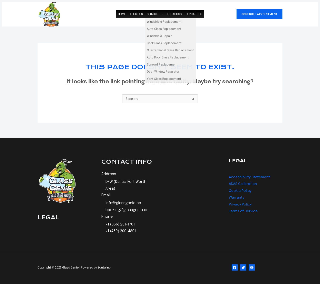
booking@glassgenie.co (127, 210)
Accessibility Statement (250, 177)
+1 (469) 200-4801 (121, 231)
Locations (174, 14)
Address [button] (108, 174)
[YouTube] (252, 268)
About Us (136, 14)
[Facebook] (235, 268)
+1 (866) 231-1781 (120, 224)
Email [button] (106, 195)
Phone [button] (107, 217)
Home (122, 14)
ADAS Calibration (243, 184)
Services (155, 14)
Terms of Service (244, 211)
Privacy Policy (241, 204)
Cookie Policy (241, 191)
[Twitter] (243, 268)
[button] (259, 14)
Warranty (237, 197)
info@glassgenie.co (123, 203)
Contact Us (194, 14)
